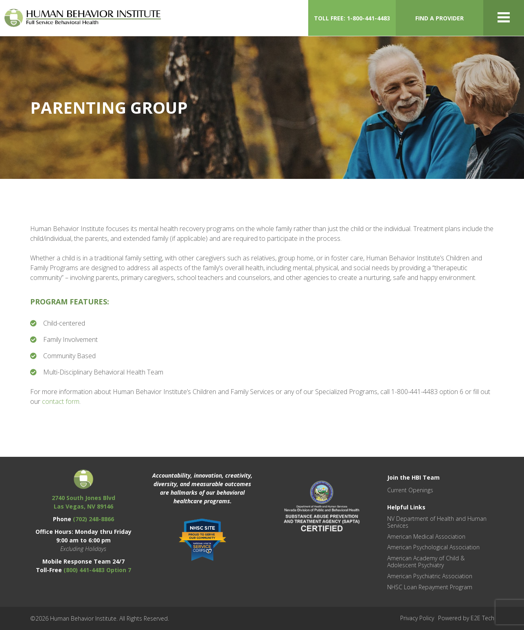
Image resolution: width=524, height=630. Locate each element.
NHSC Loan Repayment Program (429, 587)
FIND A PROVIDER (439, 18)
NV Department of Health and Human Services (437, 522)
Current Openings (410, 490)
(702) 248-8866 (93, 519)
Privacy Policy (417, 618)
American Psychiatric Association (429, 576)
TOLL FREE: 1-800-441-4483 (352, 18)
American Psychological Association (433, 547)
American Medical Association (426, 536)
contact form (60, 401)
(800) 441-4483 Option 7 (97, 570)
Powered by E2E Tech (466, 618)
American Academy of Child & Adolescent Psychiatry (426, 561)
